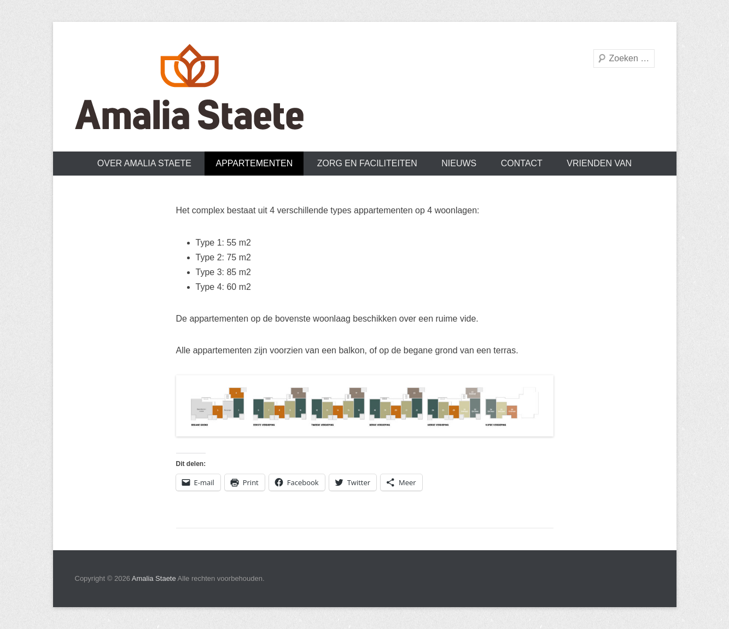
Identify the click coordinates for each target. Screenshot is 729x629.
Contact (522, 163)
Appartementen (254, 163)
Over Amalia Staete (144, 163)
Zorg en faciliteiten (367, 163)
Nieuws (458, 163)
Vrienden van (599, 163)
